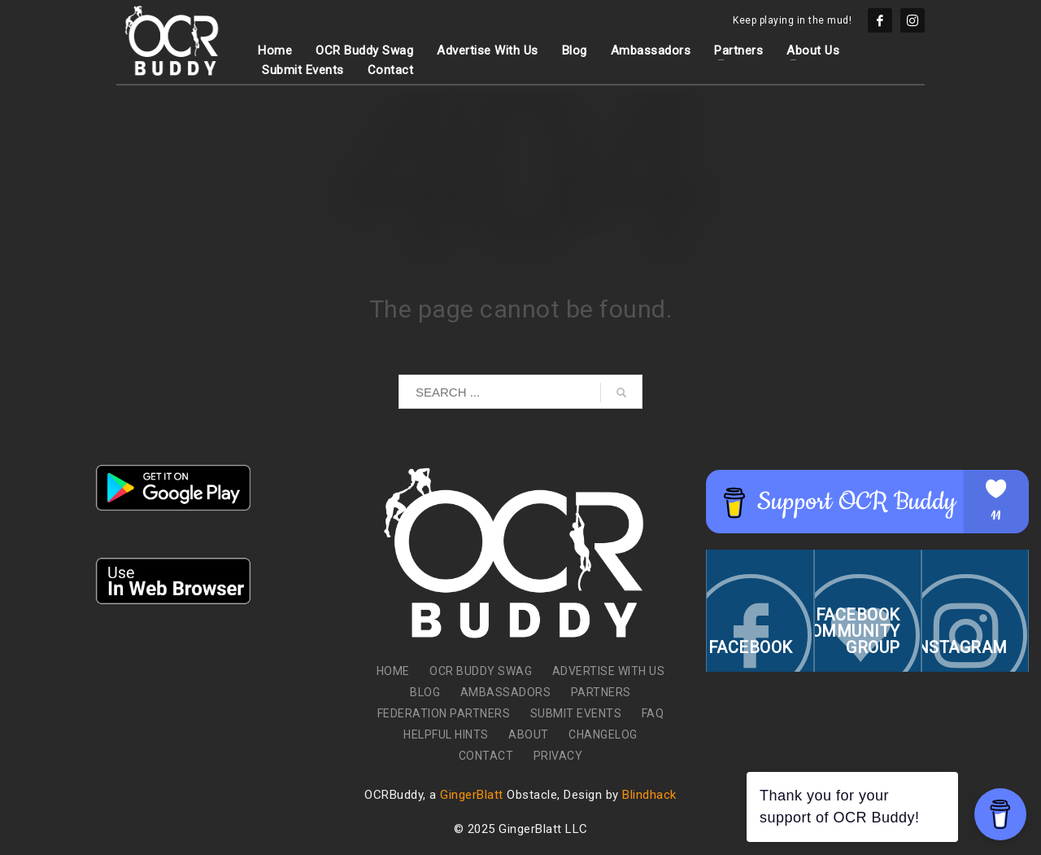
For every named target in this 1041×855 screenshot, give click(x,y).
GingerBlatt (471, 794)
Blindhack (649, 794)
